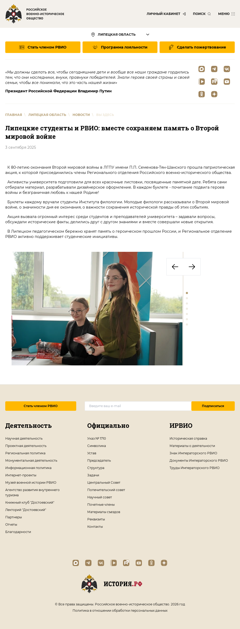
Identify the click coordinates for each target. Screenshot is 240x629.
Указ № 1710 (96, 438)
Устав (91, 453)
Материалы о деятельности (192, 446)
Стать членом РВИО (41, 406)
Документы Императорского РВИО (199, 460)
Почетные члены (101, 505)
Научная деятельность (24, 438)
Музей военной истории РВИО (30, 482)
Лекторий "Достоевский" (25, 510)
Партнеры (13, 517)
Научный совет (99, 497)
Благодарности (18, 532)
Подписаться (213, 406)
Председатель (99, 460)
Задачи (93, 475)
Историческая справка (188, 438)
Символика (96, 446)
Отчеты (11, 524)
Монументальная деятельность (31, 460)
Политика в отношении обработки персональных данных (120, 610)
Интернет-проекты (20, 475)
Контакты (95, 527)
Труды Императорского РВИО (194, 468)
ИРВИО (181, 425)
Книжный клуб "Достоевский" (29, 502)
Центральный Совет (103, 482)
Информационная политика (28, 468)
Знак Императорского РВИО (193, 453)
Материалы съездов (103, 512)
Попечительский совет (106, 490)
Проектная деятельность (26, 446)
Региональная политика (25, 453)
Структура (95, 468)
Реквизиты (96, 519)
